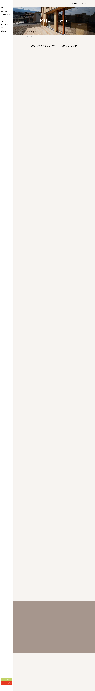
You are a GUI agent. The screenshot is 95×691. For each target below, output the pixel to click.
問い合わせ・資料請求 (6, 686)
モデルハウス (4, 28)
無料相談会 (6, 683)
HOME (4, 11)
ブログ (3, 31)
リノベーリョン (5, 21)
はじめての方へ (5, 15)
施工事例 (3, 25)
